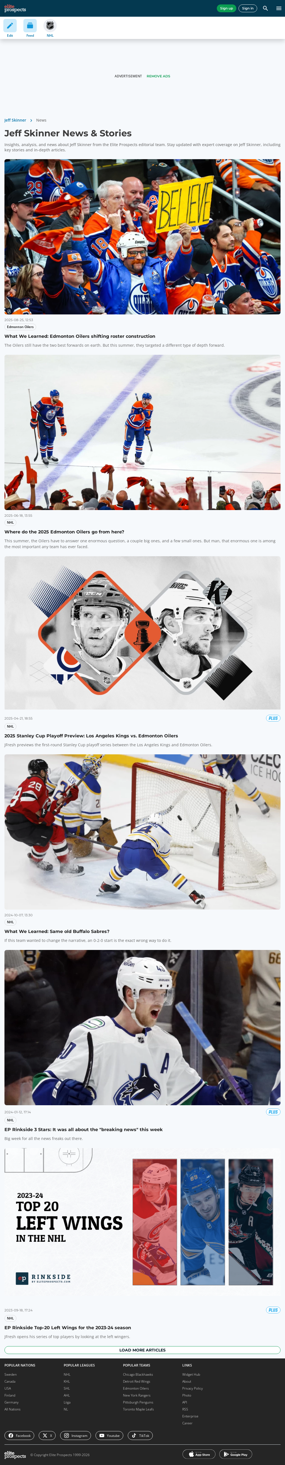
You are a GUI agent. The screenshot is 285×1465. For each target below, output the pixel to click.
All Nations (12, 1409)
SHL (67, 1388)
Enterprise (190, 1416)
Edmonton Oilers (136, 1388)
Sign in (248, 8)
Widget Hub (191, 1374)
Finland (9, 1395)
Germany (11, 1402)
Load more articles (142, 1350)
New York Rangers (137, 1395)
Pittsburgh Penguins (138, 1402)
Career (187, 1423)
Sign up (226, 8)
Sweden (10, 1374)
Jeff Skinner (15, 120)
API (184, 1402)
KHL (67, 1381)
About (186, 1381)
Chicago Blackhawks (138, 1374)
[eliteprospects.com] (15, 8)
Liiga (67, 1402)
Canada (9, 1381)
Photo (186, 1395)
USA (7, 1388)
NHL (67, 1374)
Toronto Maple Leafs (138, 1409)
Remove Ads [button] (158, 76)
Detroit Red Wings (136, 1381)
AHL (67, 1395)
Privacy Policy (192, 1388)
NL (66, 1409)
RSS (185, 1409)
